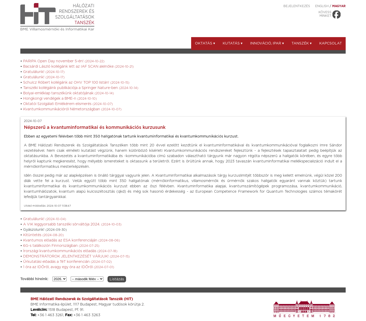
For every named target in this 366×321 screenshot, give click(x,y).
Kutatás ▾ (232, 43)
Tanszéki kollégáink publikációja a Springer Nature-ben (80, 88)
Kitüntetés (43, 235)
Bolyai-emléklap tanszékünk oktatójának (68, 93)
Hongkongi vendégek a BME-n (60, 98)
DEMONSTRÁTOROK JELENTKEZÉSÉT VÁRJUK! (76, 256)
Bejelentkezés (296, 6)
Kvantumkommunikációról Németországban (72, 109)
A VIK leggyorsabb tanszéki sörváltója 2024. (72, 224)
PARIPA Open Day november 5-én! (63, 61)
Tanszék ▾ (302, 43)
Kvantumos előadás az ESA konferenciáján (71, 240)
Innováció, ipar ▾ (267, 43)
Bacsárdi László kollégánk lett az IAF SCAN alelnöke (78, 66)
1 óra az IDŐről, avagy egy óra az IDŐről (68, 267)
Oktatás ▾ (205, 43)
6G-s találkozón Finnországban (61, 246)
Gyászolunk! (45, 230)
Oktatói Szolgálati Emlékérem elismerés (68, 104)
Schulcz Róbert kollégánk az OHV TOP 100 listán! (76, 82)
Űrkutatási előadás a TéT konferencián (67, 262)
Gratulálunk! (44, 72)
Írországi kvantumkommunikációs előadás (70, 251)
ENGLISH (322, 6)
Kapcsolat (330, 43)
